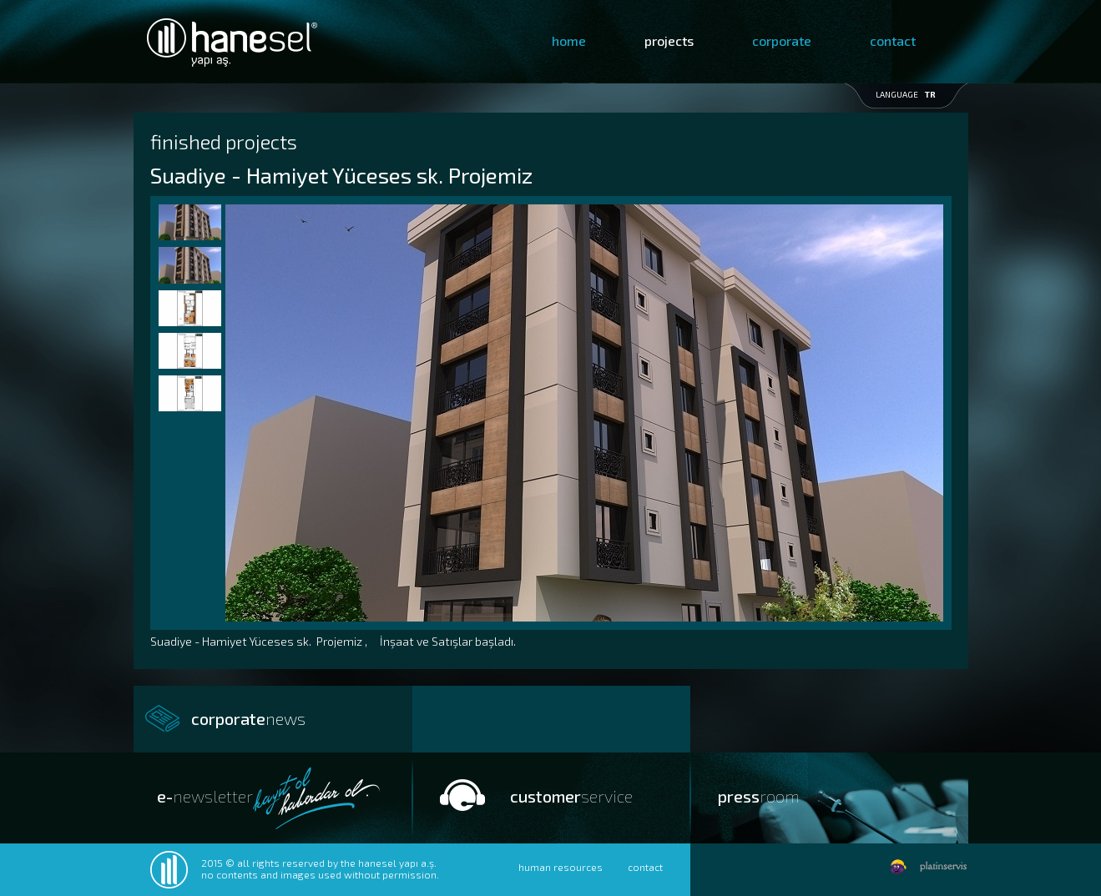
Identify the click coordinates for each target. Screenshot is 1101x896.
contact (893, 40)
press (759, 796)
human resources (560, 867)
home (569, 40)
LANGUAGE (906, 94)
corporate (781, 40)
